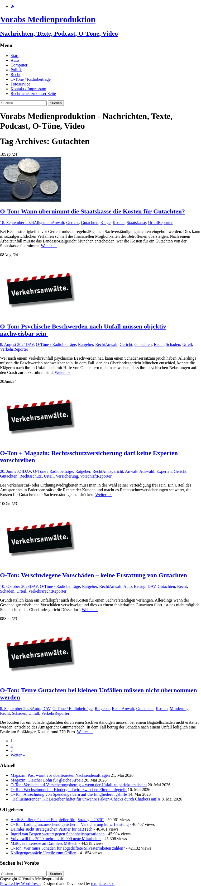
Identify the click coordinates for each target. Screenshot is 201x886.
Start (14, 55)
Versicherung (67, 476)
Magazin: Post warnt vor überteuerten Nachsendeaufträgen (60, 775)
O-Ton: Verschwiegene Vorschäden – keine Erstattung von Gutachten (93, 575)
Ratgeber (85, 344)
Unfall (33, 713)
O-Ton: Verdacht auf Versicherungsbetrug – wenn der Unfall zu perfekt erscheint (79, 785)
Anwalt (58, 222)
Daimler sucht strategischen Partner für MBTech (51, 829)
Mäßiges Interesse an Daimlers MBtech (44, 843)
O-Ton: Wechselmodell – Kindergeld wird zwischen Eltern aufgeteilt (69, 789)
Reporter (165, 222)
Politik (16, 70)
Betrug (140, 586)
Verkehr (6, 349)
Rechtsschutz (31, 476)
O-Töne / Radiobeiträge (31, 79)
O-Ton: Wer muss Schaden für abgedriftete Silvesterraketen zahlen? (68, 848)
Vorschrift (88, 476)
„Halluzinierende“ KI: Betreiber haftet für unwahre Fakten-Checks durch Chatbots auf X (86, 799)
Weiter (49, 246)
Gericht (72, 222)
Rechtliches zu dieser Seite (33, 93)
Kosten (119, 222)
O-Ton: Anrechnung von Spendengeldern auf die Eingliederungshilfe (69, 794)
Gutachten (89, 222)
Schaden (173, 344)
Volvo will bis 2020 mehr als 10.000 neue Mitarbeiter (56, 838)
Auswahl (146, 471)
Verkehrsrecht (40, 591)
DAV (30, 344)
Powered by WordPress (20, 883)
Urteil (153, 222)
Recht (15, 74)
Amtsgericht (112, 471)
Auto (15, 60)
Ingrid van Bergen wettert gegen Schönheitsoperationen (57, 834)
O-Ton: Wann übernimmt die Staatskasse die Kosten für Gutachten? (92, 211)
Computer (19, 65)
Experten (164, 471)
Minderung (179, 708)
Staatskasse (136, 222)
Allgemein (43, 222)
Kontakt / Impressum (28, 89)
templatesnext (102, 883)
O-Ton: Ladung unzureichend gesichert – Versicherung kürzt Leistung (70, 824)
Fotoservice (20, 84)
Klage (105, 222)
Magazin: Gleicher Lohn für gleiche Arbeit (47, 780)
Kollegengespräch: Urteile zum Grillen (43, 853)
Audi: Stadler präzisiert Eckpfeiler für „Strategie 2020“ (57, 819)
